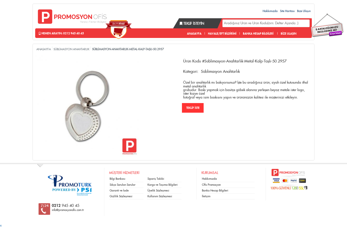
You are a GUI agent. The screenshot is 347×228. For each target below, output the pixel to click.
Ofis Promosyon (211, 184)
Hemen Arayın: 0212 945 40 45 (61, 33)
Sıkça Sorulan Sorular (122, 184)
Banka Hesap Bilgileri (215, 190)
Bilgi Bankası (117, 178)
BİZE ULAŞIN (288, 33)
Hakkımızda (270, 11)
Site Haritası (287, 11)
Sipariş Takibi (155, 178)
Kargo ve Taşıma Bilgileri (162, 184)
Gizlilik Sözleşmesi (121, 196)
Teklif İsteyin (192, 23)
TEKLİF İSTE (193, 107)
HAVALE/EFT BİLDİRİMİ (222, 33)
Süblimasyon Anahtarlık (220, 72)
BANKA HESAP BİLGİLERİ (258, 33)
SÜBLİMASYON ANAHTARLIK (71, 49)
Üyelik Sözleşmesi (158, 190)
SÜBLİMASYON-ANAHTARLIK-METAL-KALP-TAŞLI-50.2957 (128, 49)
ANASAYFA (194, 33)
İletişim (206, 196)
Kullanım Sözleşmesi (159, 196)
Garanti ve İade (119, 190)
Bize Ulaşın (304, 11)
